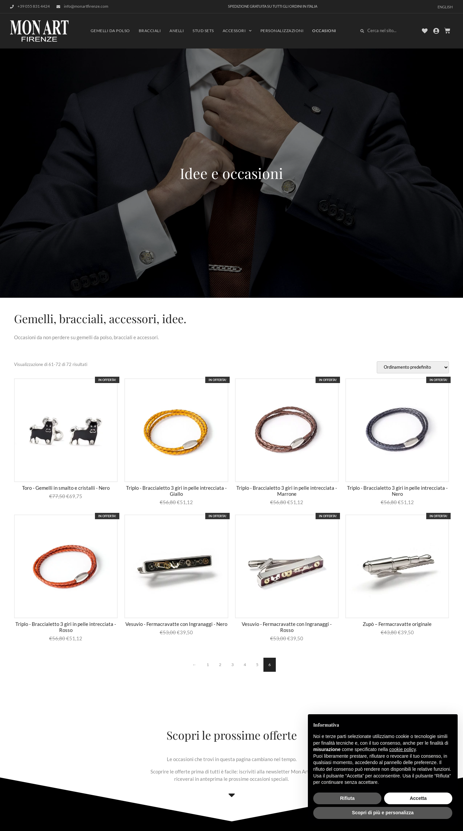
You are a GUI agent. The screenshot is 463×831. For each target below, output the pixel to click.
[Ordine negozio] (413, 367)
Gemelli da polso (110, 30)
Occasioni (324, 30)
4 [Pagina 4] (245, 664)
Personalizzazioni (282, 30)
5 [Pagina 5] (257, 664)
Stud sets (203, 30)
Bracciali (150, 30)
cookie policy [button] (402, 749)
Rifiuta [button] (347, 798)
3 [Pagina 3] (232, 664)
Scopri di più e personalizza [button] (383, 812)
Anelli (176, 30)
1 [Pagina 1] (208, 664)
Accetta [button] (418, 798)
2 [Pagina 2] (220, 664)
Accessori (237, 30)
